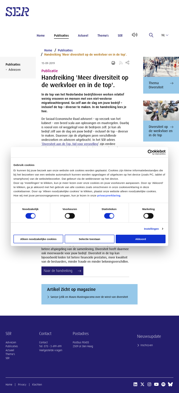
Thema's (103, 35)
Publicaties (61, 35)
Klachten (37, 384)
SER (120, 35)
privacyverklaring (108, 195)
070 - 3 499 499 (53, 346)
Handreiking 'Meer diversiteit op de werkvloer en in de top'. (85, 54)
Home (41, 35)
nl (165, 35)
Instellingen (151, 228)
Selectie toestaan (89, 239)
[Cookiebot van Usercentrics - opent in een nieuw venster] (150, 152)
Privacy (22, 384)
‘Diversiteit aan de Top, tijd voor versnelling (69, 144)
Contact (43, 342)
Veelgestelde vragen (50, 350)
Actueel (83, 35)
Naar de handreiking (58, 271)
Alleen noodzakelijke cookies (38, 239)
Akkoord (140, 239)
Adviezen (15, 69)
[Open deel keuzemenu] (127, 62)
